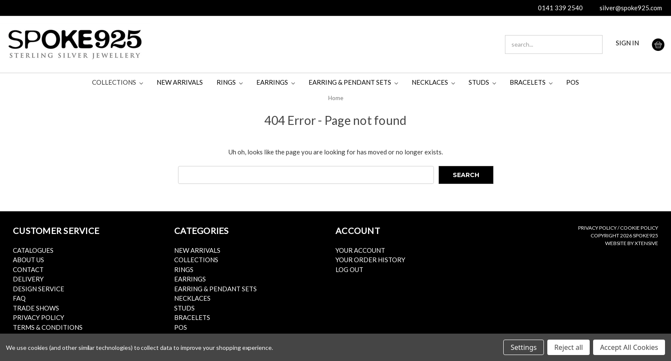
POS (572, 82)
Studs (482, 82)
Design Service (38, 289)
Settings (524, 347)
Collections (117, 82)
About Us (28, 259)
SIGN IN (627, 43)
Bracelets (531, 82)
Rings (230, 82)
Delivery (28, 279)
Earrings (275, 82)
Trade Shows (36, 308)
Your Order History (370, 259)
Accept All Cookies (629, 347)
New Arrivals (180, 82)
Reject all (568, 347)
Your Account (360, 250)
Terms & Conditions (48, 327)
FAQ (19, 298)
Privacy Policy (38, 317)
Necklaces (433, 82)
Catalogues (33, 250)
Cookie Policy (639, 228)
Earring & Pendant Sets (353, 82)
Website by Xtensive (631, 243)
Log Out (349, 269)
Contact (28, 269)
